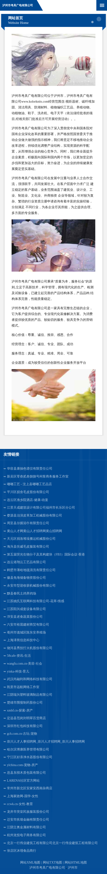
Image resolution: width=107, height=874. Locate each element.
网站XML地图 (30, 862)
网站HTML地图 (76, 862)
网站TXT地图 (52, 862)
